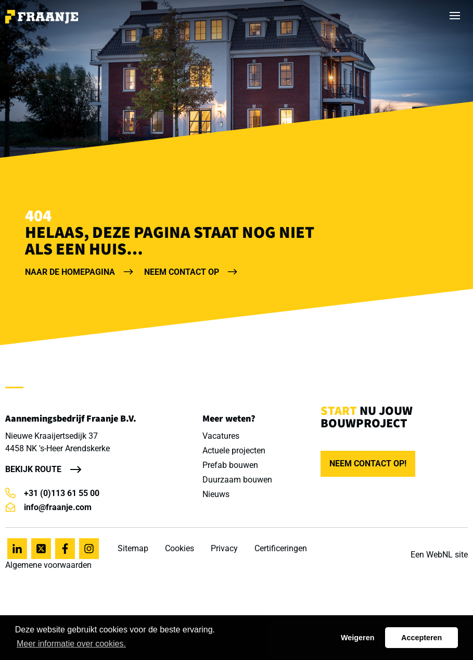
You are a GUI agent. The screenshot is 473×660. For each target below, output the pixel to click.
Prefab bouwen (230, 465)
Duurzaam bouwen (237, 480)
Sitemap (133, 548)
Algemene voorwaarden (48, 565)
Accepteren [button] (421, 637)
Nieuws (215, 494)
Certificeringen (280, 548)
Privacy (224, 548)
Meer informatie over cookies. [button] (71, 643)
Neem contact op (191, 272)
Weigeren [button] (358, 637)
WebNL (439, 555)
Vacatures (220, 436)
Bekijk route (33, 469)
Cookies (179, 548)
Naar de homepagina (79, 272)
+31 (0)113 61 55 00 (52, 493)
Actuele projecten (233, 450)
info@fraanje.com (48, 507)
